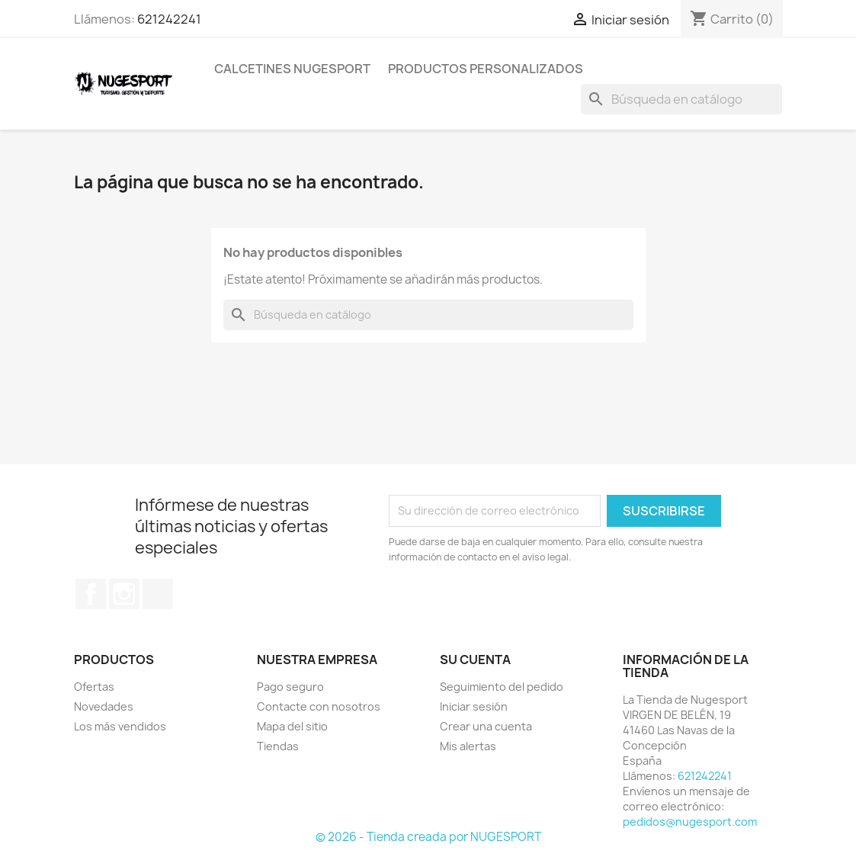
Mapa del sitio (292, 726)
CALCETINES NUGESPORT (292, 68)
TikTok (158, 594)
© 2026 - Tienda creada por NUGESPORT (428, 837)
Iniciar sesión (474, 706)
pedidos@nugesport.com (690, 821)
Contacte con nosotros (318, 706)
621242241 (169, 19)
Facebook (90, 594)
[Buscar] (681, 99)
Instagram (124, 594)
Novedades (103, 706)
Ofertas (94, 686)
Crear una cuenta (486, 726)
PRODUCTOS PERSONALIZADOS (485, 68)
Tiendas (278, 746)
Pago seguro (290, 686)
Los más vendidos (120, 726)
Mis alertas (468, 746)
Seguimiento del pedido (501, 686)
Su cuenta (475, 659)
